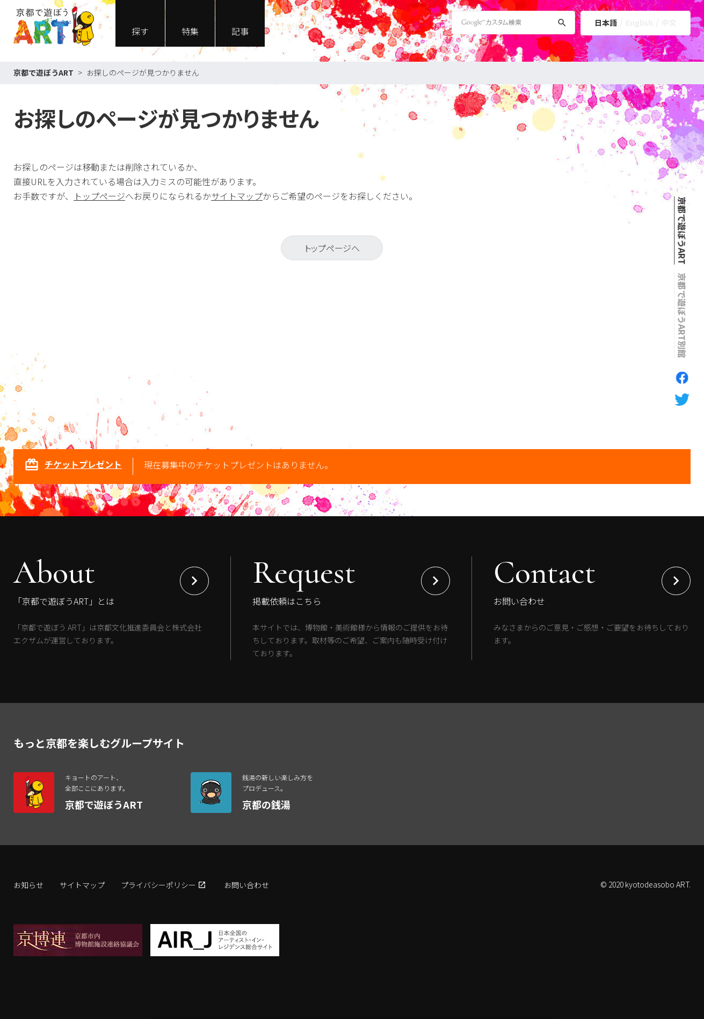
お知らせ (28, 884)
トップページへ (332, 247)
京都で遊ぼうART (43, 72)
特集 (190, 31)
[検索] (562, 24)
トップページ (99, 195)
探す (140, 31)
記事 (240, 31)
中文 (669, 22)
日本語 (605, 22)
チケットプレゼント (73, 465)
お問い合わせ (246, 884)
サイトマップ (237, 195)
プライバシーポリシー (158, 884)
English (639, 22)
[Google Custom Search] (513, 22)
